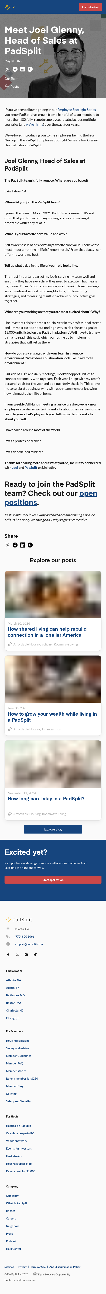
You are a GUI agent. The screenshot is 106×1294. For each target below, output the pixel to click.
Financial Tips (51, 729)
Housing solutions (17, 1040)
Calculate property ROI (20, 1133)
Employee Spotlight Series (76, 109)
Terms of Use (38, 1266)
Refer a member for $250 (22, 1078)
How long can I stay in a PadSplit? (46, 798)
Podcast (11, 1241)
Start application (53, 879)
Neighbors (12, 1226)
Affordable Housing (27, 644)
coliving (47, 644)
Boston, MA (13, 1003)
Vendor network (16, 1141)
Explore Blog (53, 829)
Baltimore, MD (15, 995)
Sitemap (9, 1266)
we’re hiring (34, 124)
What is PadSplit (16, 1203)
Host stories (14, 1156)
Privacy (22, 1266)
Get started (90, 7)
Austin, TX (12, 987)
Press (9, 1233)
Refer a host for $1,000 (20, 1171)
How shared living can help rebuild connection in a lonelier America (47, 631)
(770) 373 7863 (24, 936)
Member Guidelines (18, 1055)
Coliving (11, 1093)
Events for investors (19, 1148)
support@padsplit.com (28, 944)
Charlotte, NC (15, 1010)
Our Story (12, 1195)
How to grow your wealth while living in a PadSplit (52, 716)
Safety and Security (18, 1101)
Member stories (16, 1071)
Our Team (11, 79)
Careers (11, 1218)
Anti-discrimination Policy (64, 1266)
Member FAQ (14, 1063)
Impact (10, 1210)
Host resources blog (19, 1163)
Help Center (13, 1248)
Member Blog (14, 1086)
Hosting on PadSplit (18, 1125)
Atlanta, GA (13, 980)
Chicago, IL (13, 1018)
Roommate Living (66, 644)
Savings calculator (17, 1048)
